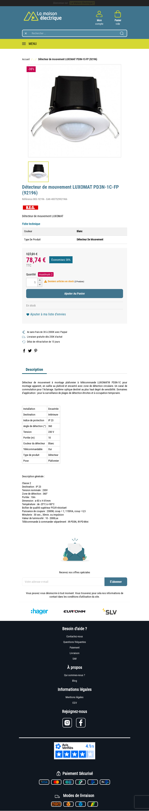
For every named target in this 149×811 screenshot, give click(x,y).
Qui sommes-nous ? (74, 675)
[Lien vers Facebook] (81, 722)
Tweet (30, 351)
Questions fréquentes (74, 642)
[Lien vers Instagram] (69, 722)
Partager (24, 351)
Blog (74, 680)
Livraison (74, 653)
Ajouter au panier (74, 293)
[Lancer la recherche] (122, 33)
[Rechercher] (74, 33)
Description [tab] (34, 369)
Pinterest (36, 351)
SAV (75, 658)
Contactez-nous (74, 636)
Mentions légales (74, 697)
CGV (74, 702)
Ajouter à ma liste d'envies (46, 314)
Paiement (75, 647)
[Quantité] (32, 282)
